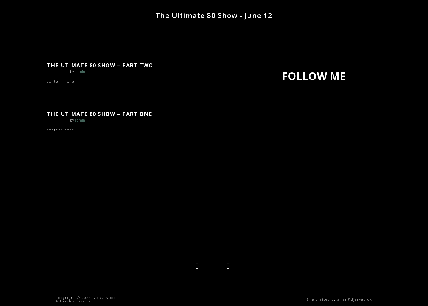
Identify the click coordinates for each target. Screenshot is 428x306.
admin (80, 71)
